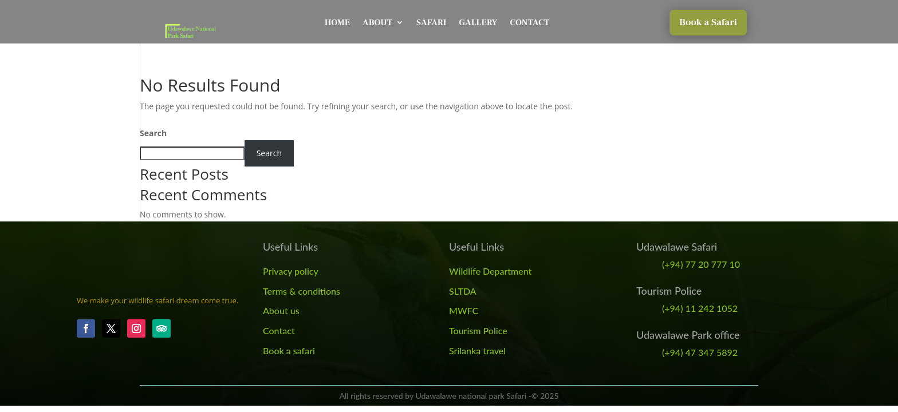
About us (281, 310)
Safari (431, 22)
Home (337, 22)
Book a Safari (708, 22)
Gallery (478, 22)
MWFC (463, 310)
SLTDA (462, 291)
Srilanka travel (477, 350)
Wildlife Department (490, 271)
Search (153, 133)
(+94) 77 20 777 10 (701, 264)
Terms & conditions (301, 291)
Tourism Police (478, 330)
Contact (529, 22)
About (377, 22)
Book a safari (289, 350)
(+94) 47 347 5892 (700, 352)
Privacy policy (290, 271)
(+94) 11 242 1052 (700, 308)
